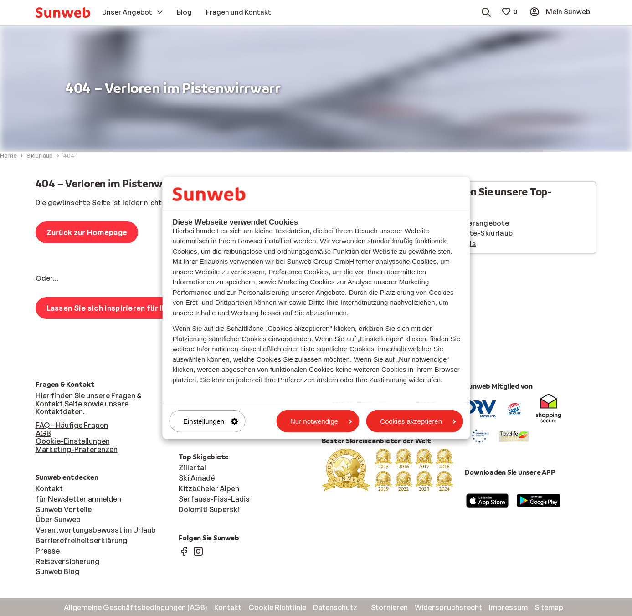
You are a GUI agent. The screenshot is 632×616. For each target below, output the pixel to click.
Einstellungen (210, 421)
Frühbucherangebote (472, 223)
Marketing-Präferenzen (77, 449)
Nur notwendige (321, 421)
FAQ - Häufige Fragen (72, 425)
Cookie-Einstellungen (73, 441)
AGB (43, 433)
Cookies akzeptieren (418, 421)
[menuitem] (63, 12)
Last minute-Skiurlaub (474, 233)
